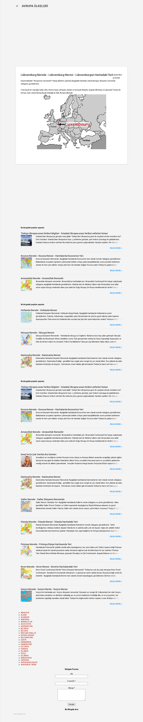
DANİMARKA (26, 642)
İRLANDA (24, 651)
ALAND (24, 615)
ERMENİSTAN (26, 644)
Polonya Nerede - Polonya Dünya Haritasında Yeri (46, 544)
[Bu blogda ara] (71, 714)
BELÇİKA (24, 631)
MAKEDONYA (26, 658)
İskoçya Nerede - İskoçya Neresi (37, 332)
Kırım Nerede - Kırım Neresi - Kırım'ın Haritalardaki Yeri (49, 566)
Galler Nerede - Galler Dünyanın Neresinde (42, 499)
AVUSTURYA (26, 624)
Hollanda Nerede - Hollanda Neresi (39, 310)
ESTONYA (25, 646)
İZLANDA (24, 655)
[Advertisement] (56, 39)
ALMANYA (25, 617)
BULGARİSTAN (27, 637)
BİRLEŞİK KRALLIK (28, 633)
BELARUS (25, 628)
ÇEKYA (23, 640)
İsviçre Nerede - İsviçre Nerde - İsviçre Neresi (44, 589)
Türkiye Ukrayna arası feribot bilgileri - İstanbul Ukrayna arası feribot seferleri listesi (64, 233)
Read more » (116, 248)
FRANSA (24, 649)
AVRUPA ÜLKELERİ (35, 6)
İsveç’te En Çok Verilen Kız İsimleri (38, 454)
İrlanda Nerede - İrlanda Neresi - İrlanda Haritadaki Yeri (49, 521)
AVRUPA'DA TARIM (28, 665)
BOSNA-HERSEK (27, 635)
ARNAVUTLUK (26, 622)
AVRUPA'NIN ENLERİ (29, 662)
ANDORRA (25, 619)
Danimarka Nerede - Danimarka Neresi (40, 355)
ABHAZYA (25, 613)
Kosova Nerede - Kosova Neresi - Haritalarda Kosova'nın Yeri (52, 256)
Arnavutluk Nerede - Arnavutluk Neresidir (42, 278)
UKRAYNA (25, 660)
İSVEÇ (23, 653)
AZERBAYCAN (27, 626)
